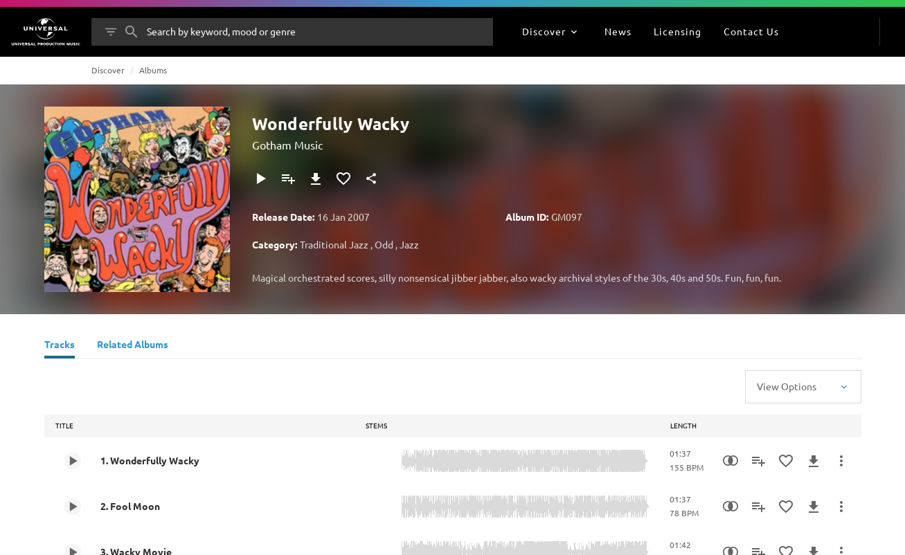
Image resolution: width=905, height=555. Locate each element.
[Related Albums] (132, 346)
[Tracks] (59, 346)
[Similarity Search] (730, 461)
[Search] (131, 32)
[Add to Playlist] (288, 178)
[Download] (315, 178)
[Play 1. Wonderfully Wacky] (72, 460)
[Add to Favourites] (343, 178)
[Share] (371, 178)
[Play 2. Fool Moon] (72, 506)
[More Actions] (841, 461)
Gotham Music (287, 145)
